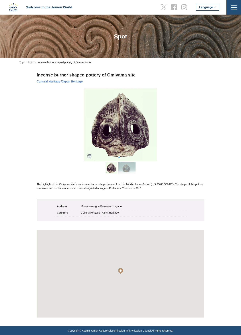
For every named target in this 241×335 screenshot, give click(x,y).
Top (21, 62)
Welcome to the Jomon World (49, 7)
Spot (30, 62)
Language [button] (206, 7)
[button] (121, 271)
